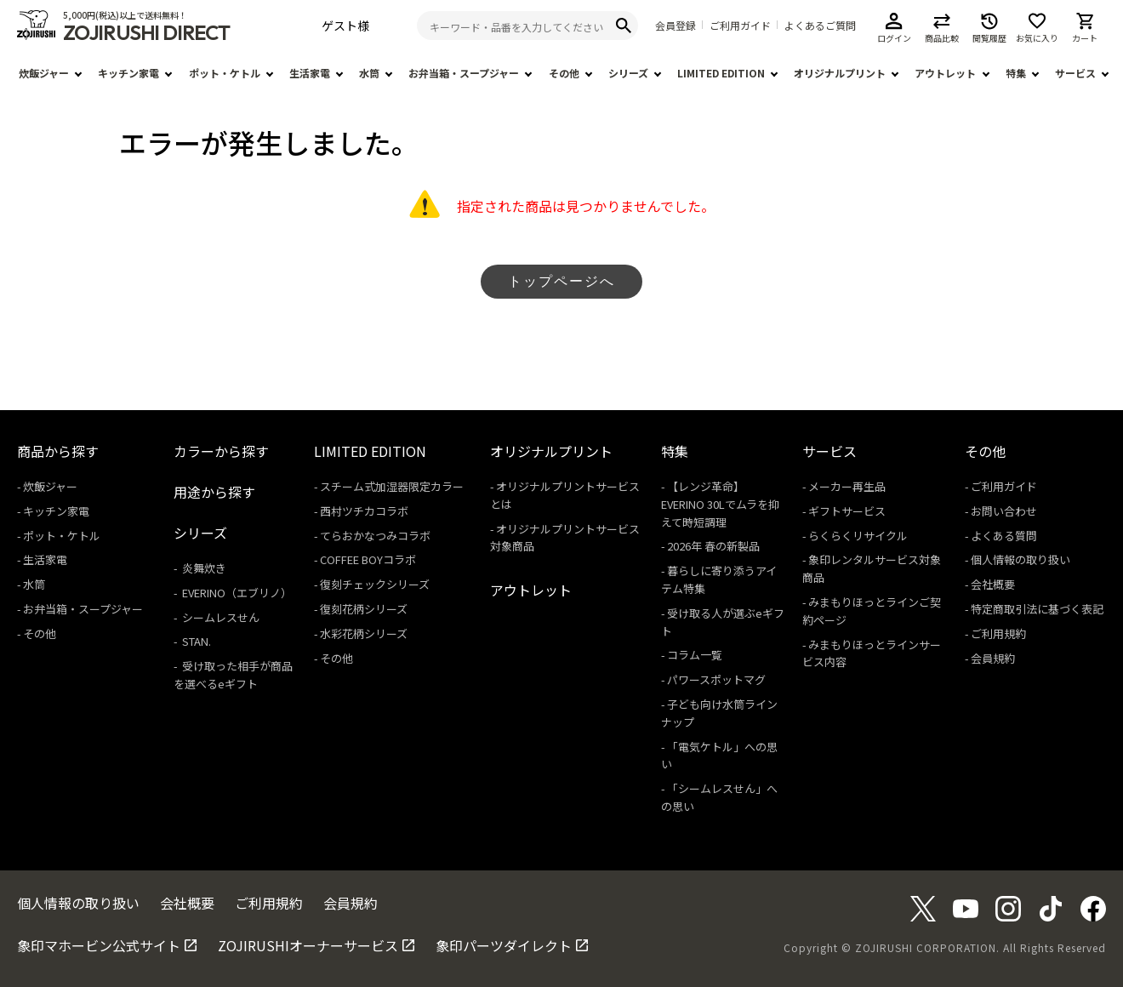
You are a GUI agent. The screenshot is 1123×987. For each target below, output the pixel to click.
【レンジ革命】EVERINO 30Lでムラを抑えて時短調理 (720, 504)
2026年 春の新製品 (713, 546)
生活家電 (309, 73)
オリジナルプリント (840, 73)
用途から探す (214, 492)
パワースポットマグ (716, 679)
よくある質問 (1004, 536)
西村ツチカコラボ (364, 511)
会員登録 (675, 25)
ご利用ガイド (740, 25)
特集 (1016, 73)
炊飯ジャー (44, 73)
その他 (564, 73)
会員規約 (993, 658)
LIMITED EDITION (721, 73)
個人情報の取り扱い (1020, 559)
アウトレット (945, 73)
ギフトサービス (847, 511)
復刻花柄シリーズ (364, 609)
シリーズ (628, 73)
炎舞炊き (203, 568)
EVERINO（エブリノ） (236, 593)
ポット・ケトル (224, 73)
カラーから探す (221, 451)
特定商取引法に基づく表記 (1037, 609)
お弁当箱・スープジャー (463, 73)
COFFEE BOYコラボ (368, 559)
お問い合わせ (1004, 511)
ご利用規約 (998, 633)
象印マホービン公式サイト (98, 945)
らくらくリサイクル (858, 536)
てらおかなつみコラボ (375, 536)
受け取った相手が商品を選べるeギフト (233, 675)
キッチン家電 (128, 73)
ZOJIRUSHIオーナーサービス (308, 945)
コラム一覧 (694, 655)
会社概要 (993, 584)
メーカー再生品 (847, 486)
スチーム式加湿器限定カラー (392, 486)
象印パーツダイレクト (504, 945)
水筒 (369, 73)
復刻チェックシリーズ (375, 584)
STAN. (195, 641)
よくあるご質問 (820, 25)
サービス (1075, 73)
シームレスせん (219, 617)
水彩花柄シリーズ (364, 633)
